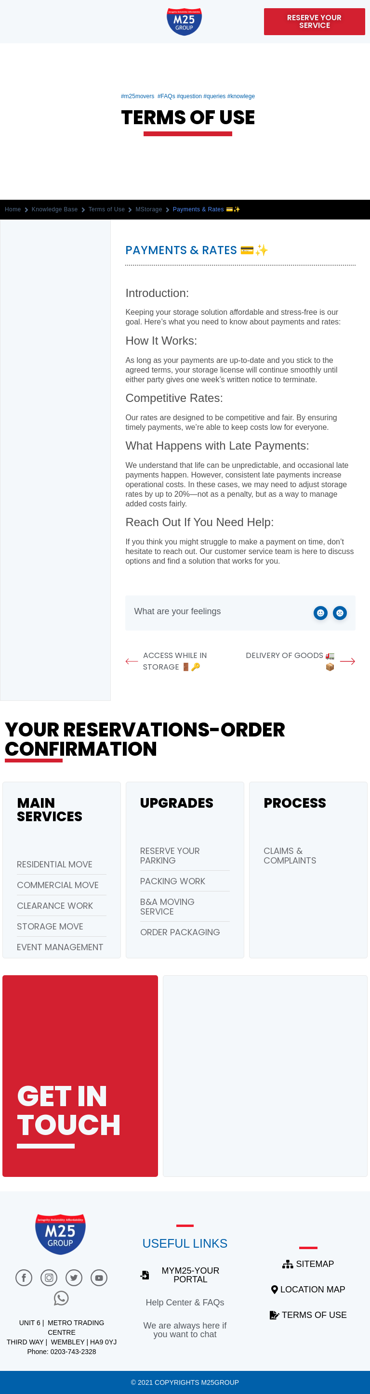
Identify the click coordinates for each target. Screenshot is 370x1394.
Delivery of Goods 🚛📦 (301, 661)
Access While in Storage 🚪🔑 (166, 661)
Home (13, 209)
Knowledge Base (55, 209)
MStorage (148, 209)
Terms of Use (107, 209)
